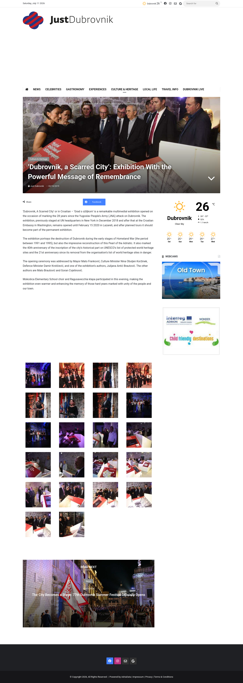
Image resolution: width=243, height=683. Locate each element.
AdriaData (126, 677)
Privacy (148, 677)
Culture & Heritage (124, 89)
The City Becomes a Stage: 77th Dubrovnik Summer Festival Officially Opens (88, 594)
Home (32, 103)
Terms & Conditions (163, 677)
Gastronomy (75, 89)
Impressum (138, 677)
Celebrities (53, 89)
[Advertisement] (121, 61)
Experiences (97, 89)
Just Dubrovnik (37, 186)
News (36, 89)
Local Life (150, 89)
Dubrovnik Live (193, 89)
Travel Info (170, 89)
